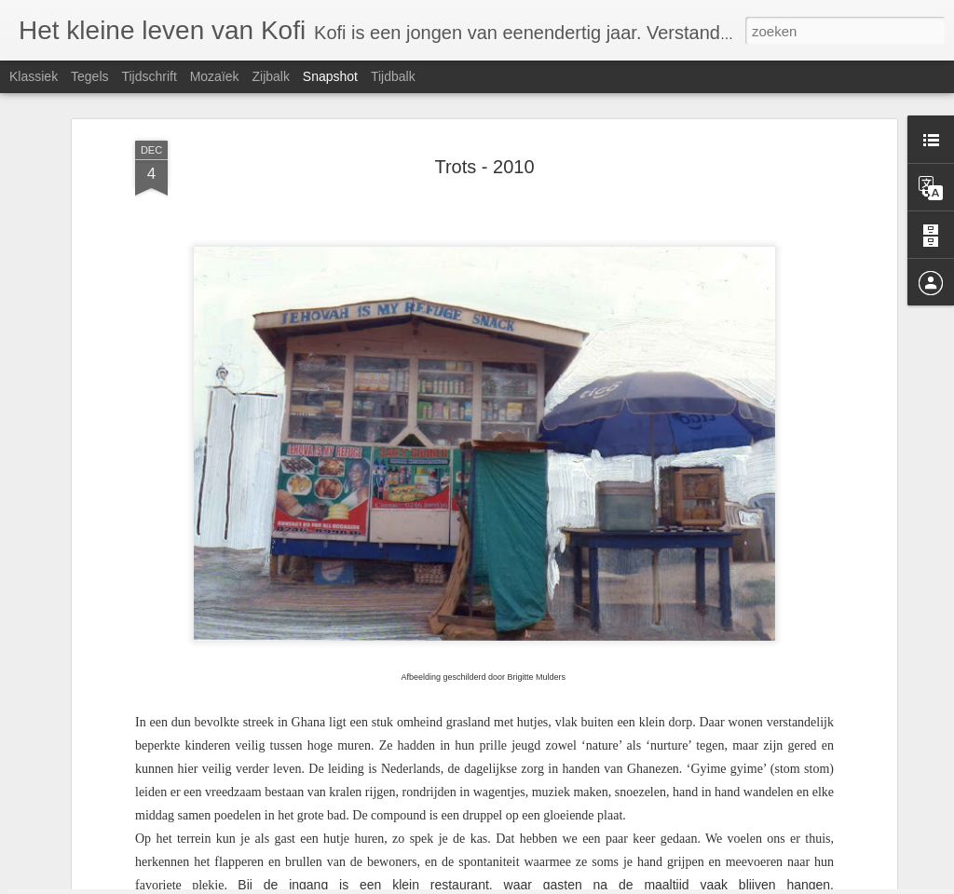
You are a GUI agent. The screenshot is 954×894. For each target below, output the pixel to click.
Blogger (601, 883)
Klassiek (33, 76)
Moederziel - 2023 (344, 837)
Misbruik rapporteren (672, 883)
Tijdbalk (393, 76)
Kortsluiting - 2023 (791, 827)
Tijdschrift (148, 76)
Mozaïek (214, 76)
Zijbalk (270, 76)
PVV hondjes (123, 826)
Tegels (89, 76)
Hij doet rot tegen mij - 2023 (584, 828)
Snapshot (330, 76)
